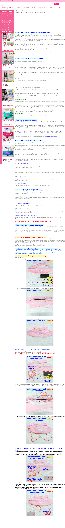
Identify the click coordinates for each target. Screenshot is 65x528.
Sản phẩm (18, 7)
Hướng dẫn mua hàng (42, 7)
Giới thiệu (11, 7)
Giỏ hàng (11, 50)
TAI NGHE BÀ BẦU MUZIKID (7, 13)
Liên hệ (58, 7)
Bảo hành (51, 7)
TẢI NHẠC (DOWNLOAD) (6, 22)
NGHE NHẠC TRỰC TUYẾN (6, 20)
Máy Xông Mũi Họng (6, 27)
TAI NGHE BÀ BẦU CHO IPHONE (7, 15)
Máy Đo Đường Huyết (6, 29)
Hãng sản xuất (26, 7)
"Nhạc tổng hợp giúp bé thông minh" (51, 136)
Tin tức (33, 7)
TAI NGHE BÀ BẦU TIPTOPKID (7, 18)
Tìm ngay (56, 3)
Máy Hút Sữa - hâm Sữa (6, 24)
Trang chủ (4, 7)
